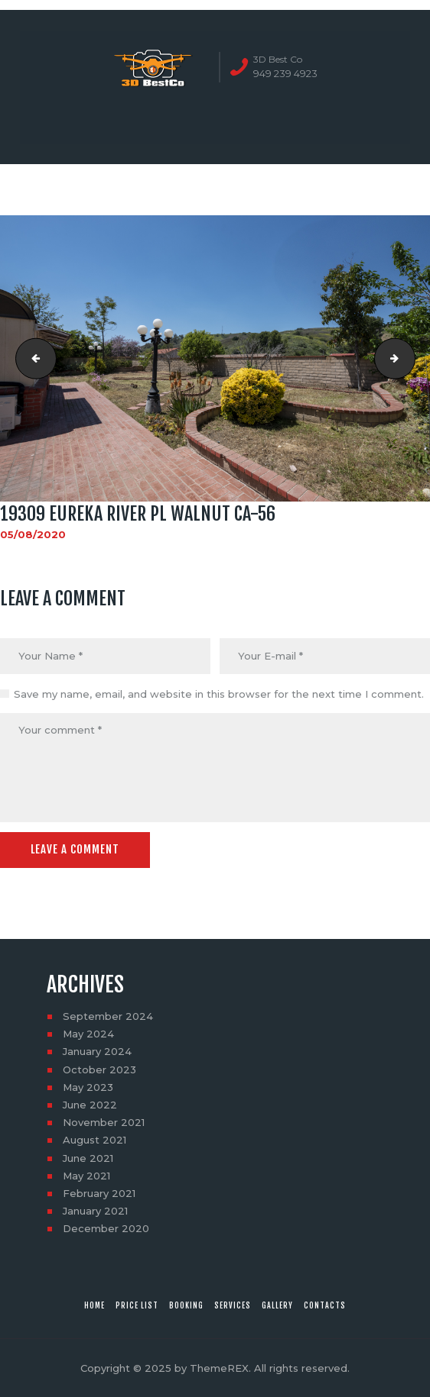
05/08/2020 (33, 534)
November (104, 1122)
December (106, 1228)
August (94, 1140)
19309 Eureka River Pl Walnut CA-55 (31, 359)
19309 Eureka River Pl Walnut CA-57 (410, 359)
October (99, 1069)
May (88, 1034)
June (90, 1105)
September (108, 1016)
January (97, 1051)
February (99, 1193)
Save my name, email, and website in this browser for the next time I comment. (219, 694)
